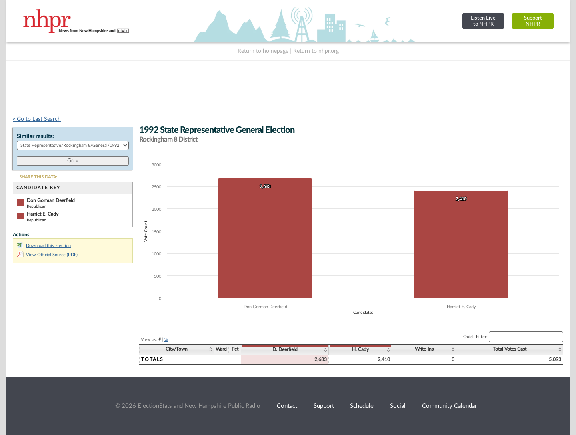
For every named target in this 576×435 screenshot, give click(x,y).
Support (324, 406)
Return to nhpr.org (316, 51)
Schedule (362, 406)
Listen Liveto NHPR (483, 21)
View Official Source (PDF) (47, 255)
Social (398, 406)
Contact (287, 406)
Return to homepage (263, 51)
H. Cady (360, 349)
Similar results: (35, 136)
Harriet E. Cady (42, 214)
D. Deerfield (285, 349)
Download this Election (44, 245)
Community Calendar (449, 406)
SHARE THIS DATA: (38, 177)
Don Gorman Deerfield (51, 200)
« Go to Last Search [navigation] (37, 119)
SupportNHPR (533, 21)
